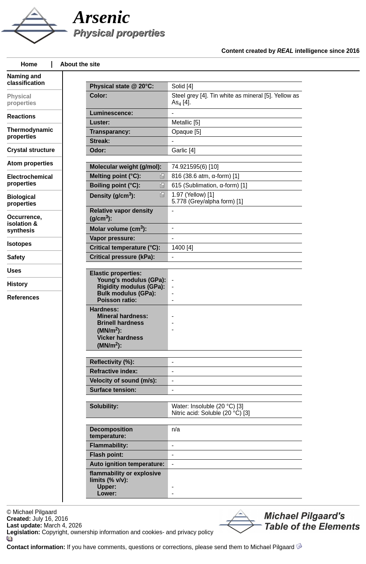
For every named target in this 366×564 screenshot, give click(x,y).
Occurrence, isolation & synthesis (24, 224)
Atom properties (30, 163)
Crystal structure (31, 150)
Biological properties (21, 200)
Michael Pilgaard (276, 547)
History (17, 284)
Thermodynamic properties (30, 133)
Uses (14, 270)
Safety (16, 257)
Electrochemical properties (30, 180)
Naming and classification (26, 79)
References (23, 297)
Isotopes (19, 244)
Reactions (21, 116)
